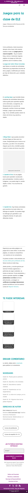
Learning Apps (8, 97)
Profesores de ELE (11, 24)
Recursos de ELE (20, 24)
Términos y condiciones (13, 476)
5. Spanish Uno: (7, 207)
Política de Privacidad (13, 474)
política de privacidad (12, 464)
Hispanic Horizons (13, 286)
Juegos (4, 24)
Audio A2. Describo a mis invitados (13, 381)
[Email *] (14, 451)
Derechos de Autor (13, 481)
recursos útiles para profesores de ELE (14, 260)
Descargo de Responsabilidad (13, 479)
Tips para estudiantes (8, 26)
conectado (19, 363)
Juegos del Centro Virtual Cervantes (14, 64)
